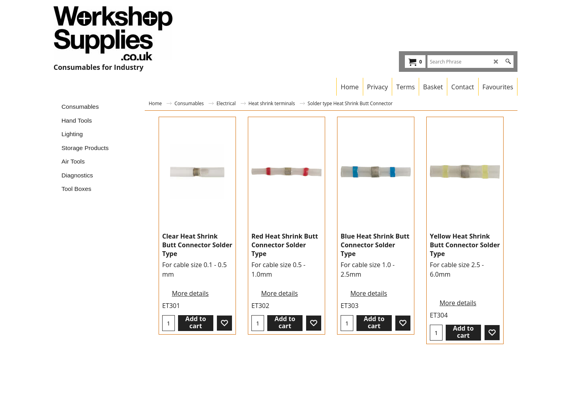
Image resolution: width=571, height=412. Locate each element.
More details (190, 293)
